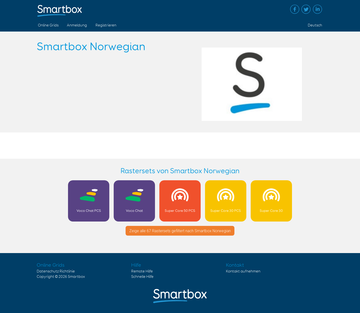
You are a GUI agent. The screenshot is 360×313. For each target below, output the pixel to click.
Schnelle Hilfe (142, 277)
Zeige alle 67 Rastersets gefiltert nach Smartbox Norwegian (180, 231)
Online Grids (48, 25)
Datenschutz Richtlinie (56, 271)
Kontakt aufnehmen (243, 271)
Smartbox (76, 277)
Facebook (295, 9)
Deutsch (315, 25)
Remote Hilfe (142, 271)
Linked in (317, 9)
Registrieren (105, 25)
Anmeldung (77, 25)
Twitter (306, 9)
